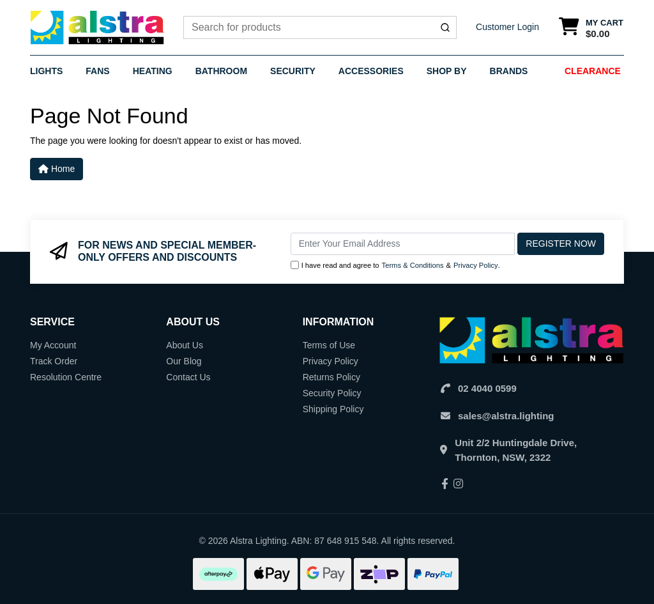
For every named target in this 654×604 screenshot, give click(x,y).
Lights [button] (46, 71)
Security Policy (332, 393)
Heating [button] (152, 71)
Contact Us (188, 377)
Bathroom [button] (221, 71)
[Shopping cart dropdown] (591, 28)
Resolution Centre (66, 377)
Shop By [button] (447, 71)
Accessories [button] (371, 71)
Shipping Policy (333, 409)
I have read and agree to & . (395, 265)
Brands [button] (509, 71)
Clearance (593, 71)
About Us (184, 345)
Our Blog (183, 361)
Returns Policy (331, 377)
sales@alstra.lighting (506, 415)
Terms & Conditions (413, 265)
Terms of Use (329, 345)
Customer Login (507, 27)
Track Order (53, 361)
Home (56, 169)
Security (293, 71)
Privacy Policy (475, 265)
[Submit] (445, 27)
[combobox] (320, 27)
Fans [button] (97, 71)
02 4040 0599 (487, 388)
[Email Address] (403, 244)
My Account (53, 345)
